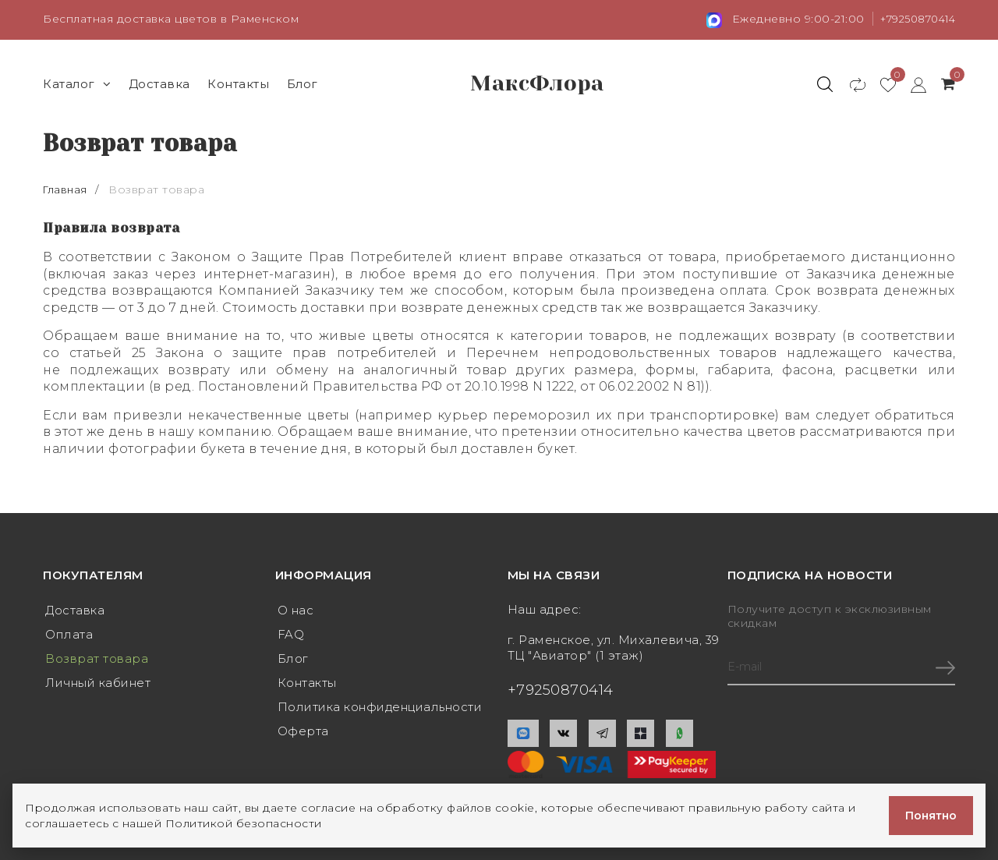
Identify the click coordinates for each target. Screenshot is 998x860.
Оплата (69, 635)
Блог (302, 83)
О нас (296, 610)
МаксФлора (537, 83)
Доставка (159, 83)
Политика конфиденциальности (380, 710)
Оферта (303, 734)
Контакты (238, 83)
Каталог (77, 83)
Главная (67, 189)
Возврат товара (96, 660)
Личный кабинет (97, 685)
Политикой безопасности (243, 823)
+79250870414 (913, 19)
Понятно (931, 815)
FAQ (291, 635)
